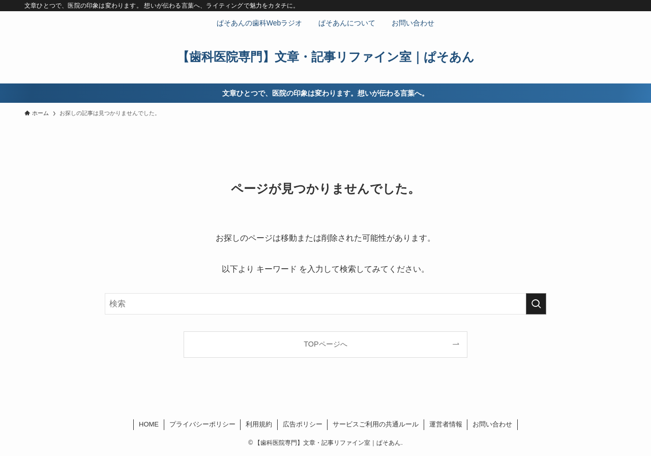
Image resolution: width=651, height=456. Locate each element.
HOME (149, 424)
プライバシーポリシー (202, 424)
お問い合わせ (492, 424)
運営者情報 (445, 424)
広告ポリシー (302, 424)
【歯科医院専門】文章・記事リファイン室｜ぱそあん (326, 57)
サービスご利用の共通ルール (376, 424)
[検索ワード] (325, 304)
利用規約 (259, 424)
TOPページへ (325, 344)
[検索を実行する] (536, 304)
